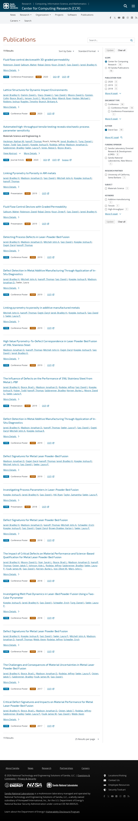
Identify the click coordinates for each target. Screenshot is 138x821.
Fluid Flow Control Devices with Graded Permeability (35, 206)
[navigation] (66, 51)
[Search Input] (111, 40)
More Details (11, 70)
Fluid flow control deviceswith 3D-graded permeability (36, 59)
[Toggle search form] (125, 6)
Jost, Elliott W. (61, 568)
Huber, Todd (9, 144)
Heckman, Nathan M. (13, 141)
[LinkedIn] (132, 18)
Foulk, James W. (14, 568)
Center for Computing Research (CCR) (51, 8)
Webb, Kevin (39, 639)
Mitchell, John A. (65, 178)
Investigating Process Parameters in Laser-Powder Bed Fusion (41, 489)
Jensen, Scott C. (33, 98)
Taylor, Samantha (72, 494)
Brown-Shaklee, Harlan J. (61, 528)
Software (72, 14)
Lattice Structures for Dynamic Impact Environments (35, 89)
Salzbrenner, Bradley (13, 147)
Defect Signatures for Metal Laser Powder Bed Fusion (35, 520)
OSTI (66, 76)
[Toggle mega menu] (133, 6)
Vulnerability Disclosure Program (63, 811)
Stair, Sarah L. (45, 562)
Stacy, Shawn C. (45, 95)
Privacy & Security (27, 778)
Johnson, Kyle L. (37, 565)
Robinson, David (11, 64)
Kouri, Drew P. (59, 64)
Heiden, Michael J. (81, 98)
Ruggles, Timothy (29, 101)
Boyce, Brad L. (17, 98)
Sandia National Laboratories (19, 793)
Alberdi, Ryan (64, 98)
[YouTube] (119, 18)
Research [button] (24, 14)
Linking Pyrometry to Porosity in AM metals (29, 173)
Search (27, 20)
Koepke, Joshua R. (39, 144)
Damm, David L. (29, 95)
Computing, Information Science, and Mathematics (60, 3)
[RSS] (128, 796)
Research (26, 3)
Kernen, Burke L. (75, 390)
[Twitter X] (115, 18)
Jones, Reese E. (49, 147)
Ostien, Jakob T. (20, 565)
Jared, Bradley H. (88, 64)
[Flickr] (123, 18)
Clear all (122, 50)
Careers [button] (14, 20)
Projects (59, 14)
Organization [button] (42, 14)
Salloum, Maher (29, 64)
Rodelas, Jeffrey (57, 144)
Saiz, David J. (73, 64)
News (13, 14)
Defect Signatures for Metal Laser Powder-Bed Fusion (35, 456)
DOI (56, 76)
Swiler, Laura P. (33, 147)
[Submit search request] (131, 40)
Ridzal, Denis (44, 64)
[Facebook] (110, 18)
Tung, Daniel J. (85, 141)
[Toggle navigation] (5, 18)
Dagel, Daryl (9, 245)
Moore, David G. (76, 95)
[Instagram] (128, 18)
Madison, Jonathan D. (77, 144)
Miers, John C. (75, 568)
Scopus (67, 159)
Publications (87, 14)
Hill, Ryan (58, 494)
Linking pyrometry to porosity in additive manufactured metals (41, 307)
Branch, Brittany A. (48, 101)
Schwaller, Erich (86, 525)
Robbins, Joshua (11, 101)
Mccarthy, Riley (49, 98)
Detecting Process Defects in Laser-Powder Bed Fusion (36, 236)
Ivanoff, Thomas (33, 141)
